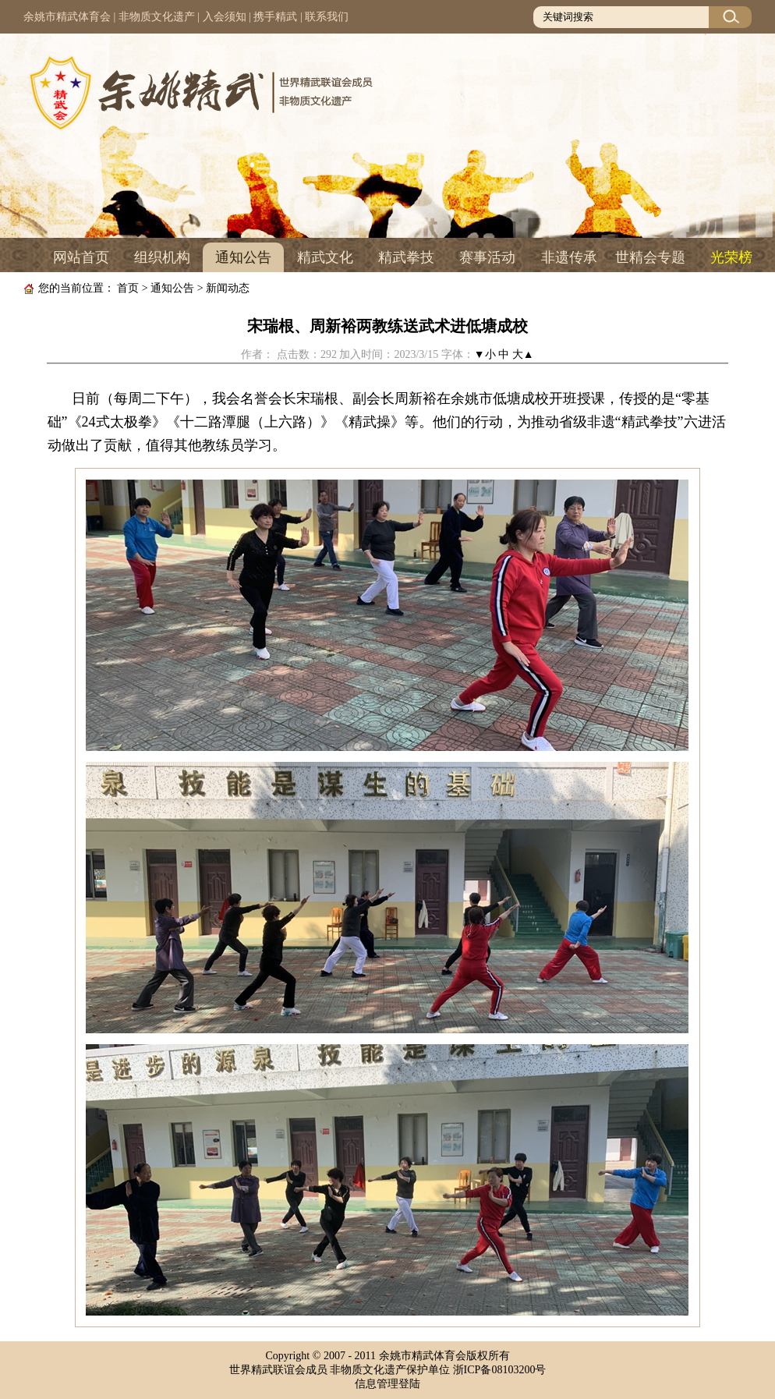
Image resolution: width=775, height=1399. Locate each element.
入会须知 (224, 17)
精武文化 (325, 257)
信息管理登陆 (387, 1384)
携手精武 (275, 17)
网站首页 (81, 257)
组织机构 (162, 257)
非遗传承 (569, 257)
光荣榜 (731, 257)
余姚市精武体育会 (67, 17)
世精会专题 (650, 257)
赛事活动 (487, 257)
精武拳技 (406, 257)
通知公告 (243, 257)
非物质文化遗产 (157, 17)
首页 (128, 288)
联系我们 (327, 17)
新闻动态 (227, 288)
